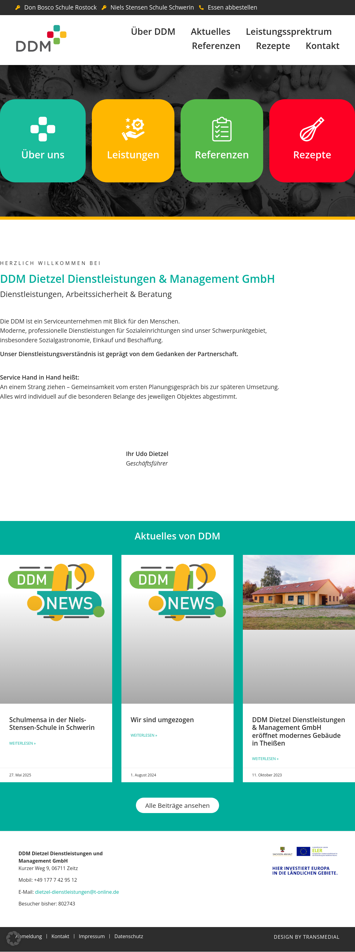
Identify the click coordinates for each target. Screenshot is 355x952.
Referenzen (216, 45)
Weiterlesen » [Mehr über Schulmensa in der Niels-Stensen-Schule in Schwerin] (22, 743)
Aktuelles (210, 31)
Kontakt (323, 45)
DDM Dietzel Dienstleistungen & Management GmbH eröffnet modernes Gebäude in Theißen (298, 731)
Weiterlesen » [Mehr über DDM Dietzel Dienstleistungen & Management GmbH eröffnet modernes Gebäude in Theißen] (265, 758)
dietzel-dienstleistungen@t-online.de (77, 892)
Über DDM (153, 31)
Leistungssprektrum (289, 31)
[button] (13, 938)
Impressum (92, 937)
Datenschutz (128, 937)
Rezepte (273, 45)
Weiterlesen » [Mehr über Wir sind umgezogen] (144, 735)
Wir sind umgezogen (162, 719)
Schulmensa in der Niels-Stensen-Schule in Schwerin (52, 723)
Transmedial (321, 937)
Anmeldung (28, 937)
